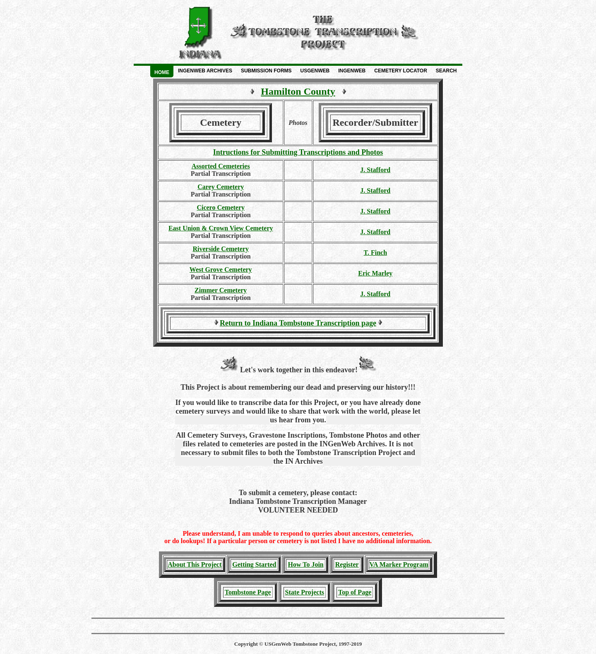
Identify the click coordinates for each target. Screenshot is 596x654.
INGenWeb (351, 71)
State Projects (304, 592)
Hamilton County (298, 91)
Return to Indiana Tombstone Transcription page (298, 323)
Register (347, 564)
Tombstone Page (248, 592)
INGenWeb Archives (205, 71)
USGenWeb (315, 71)
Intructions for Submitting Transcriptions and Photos (298, 152)
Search (446, 71)
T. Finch (375, 252)
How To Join (305, 564)
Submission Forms (266, 71)
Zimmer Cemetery (221, 290)
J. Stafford (375, 169)
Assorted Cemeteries (221, 166)
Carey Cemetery (220, 186)
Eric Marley (375, 273)
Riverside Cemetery (220, 248)
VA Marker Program (399, 564)
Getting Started (254, 564)
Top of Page (354, 592)
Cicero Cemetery (221, 207)
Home (161, 72)
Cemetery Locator (400, 71)
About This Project (194, 564)
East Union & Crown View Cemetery (220, 228)
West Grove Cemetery (221, 269)
